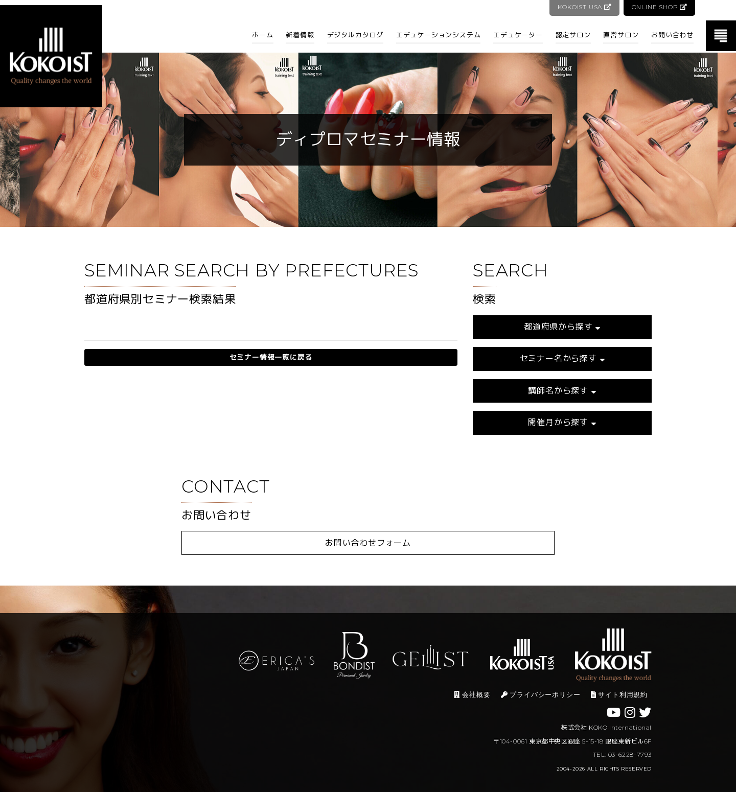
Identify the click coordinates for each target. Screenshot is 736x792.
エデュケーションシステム (438, 35)
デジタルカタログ (355, 35)
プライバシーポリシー (541, 694)
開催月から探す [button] (562, 422)
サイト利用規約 (619, 694)
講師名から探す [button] (562, 390)
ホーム (262, 35)
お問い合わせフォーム (368, 543)
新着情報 (300, 35)
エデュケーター (518, 35)
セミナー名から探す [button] (562, 358)
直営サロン (620, 35)
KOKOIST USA (583, 7)
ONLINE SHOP (659, 7)
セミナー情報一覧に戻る (271, 357)
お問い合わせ (672, 35)
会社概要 (472, 694)
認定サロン (573, 35)
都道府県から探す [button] (562, 327)
